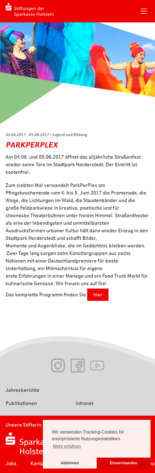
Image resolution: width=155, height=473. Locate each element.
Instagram (58, 366)
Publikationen (21, 403)
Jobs (11, 463)
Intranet (84, 403)
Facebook (78, 366)
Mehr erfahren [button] (67, 446)
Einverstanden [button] (123, 463)
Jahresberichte (23, 390)
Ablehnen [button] (70, 463)
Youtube (97, 366)
